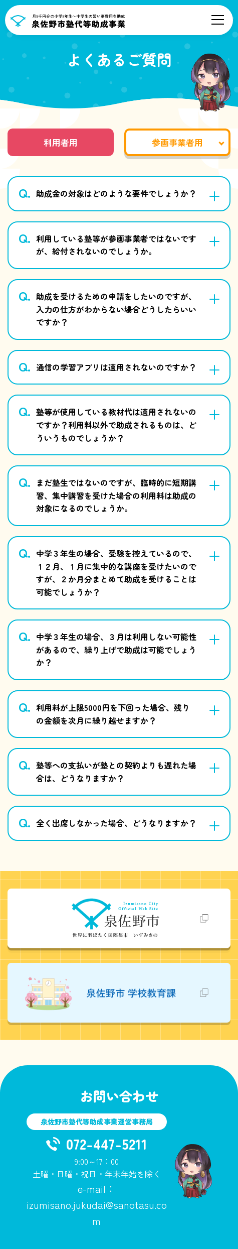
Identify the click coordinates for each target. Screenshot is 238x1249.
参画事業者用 (177, 142)
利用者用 (61, 142)
